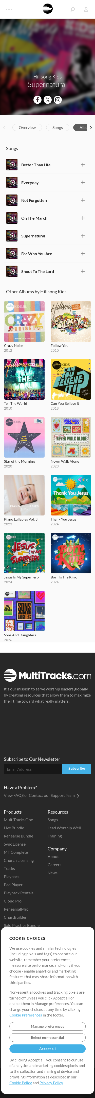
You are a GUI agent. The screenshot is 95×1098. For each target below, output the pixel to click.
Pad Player (13, 884)
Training (55, 835)
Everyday (30, 182)
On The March (34, 218)
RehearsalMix (16, 909)
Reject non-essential (47, 1037)
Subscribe (76, 768)
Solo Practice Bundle (22, 925)
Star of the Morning (19, 461)
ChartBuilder (15, 917)
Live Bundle (14, 827)
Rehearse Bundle (18, 835)
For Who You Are (36, 253)
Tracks (9, 868)
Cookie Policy (20, 1082)
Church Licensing (19, 860)
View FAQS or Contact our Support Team (41, 795)
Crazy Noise (13, 345)
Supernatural (33, 235)
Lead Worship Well (64, 827)
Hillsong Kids (47, 76)
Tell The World (15, 403)
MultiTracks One (18, 819)
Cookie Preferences (25, 1015)
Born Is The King (64, 577)
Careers (54, 864)
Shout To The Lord (37, 271)
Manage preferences (47, 1026)
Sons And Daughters (20, 635)
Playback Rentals (18, 892)
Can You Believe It (65, 403)
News (53, 872)
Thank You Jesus (63, 519)
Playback (12, 876)
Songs (57, 127)
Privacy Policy (51, 1082)
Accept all (47, 1048)
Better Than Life (36, 164)
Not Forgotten (34, 200)
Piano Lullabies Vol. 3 (20, 519)
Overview (27, 127)
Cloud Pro (13, 900)
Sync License (15, 844)
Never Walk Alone (65, 461)
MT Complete (16, 852)
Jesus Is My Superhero (21, 577)
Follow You (59, 345)
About (53, 856)
